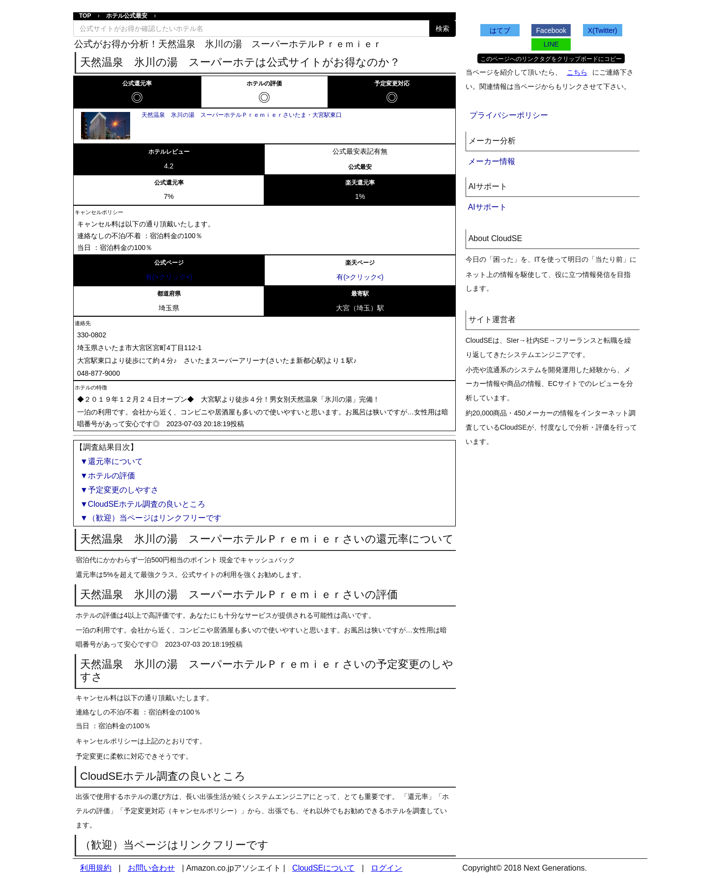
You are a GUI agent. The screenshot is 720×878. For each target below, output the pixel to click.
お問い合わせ (151, 868)
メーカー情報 (491, 161)
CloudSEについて (323, 868)
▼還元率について (111, 461)
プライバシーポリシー (509, 115)
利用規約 (95, 868)
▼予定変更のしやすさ (119, 490)
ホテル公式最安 (126, 15)
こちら (577, 72)
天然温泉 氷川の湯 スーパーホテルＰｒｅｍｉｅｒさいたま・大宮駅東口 (241, 114)
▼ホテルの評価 (107, 475)
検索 (442, 28)
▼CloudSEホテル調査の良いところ (142, 504)
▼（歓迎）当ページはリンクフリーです (151, 518)
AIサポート (487, 207)
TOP (85, 15)
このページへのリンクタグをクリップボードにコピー (551, 58)
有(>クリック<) (169, 277)
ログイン (386, 868)
